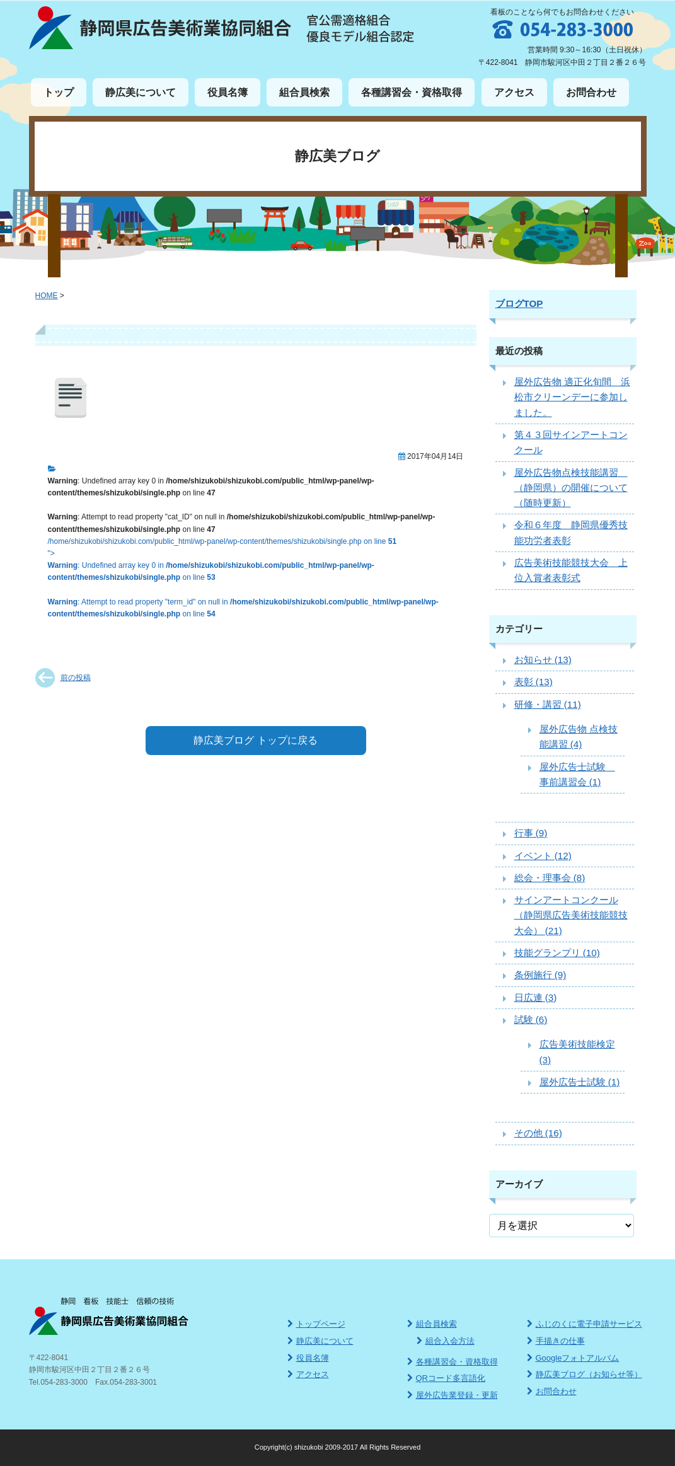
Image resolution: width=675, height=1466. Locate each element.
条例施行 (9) (540, 974)
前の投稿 (76, 677)
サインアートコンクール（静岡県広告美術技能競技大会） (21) (571, 915)
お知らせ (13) (543, 659)
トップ (58, 92)
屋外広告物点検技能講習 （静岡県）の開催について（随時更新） (571, 488)
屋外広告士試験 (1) (579, 1081)
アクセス (514, 92)
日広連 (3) (535, 997)
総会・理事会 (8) (550, 877)
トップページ (316, 1324)
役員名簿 (227, 92)
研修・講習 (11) (547, 704)
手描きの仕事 (556, 1341)
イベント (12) (543, 855)
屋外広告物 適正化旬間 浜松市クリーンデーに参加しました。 (572, 397)
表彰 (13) (533, 681)
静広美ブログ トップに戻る (255, 740)
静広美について (140, 92)
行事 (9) (531, 833)
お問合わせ (591, 92)
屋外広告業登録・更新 (452, 1395)
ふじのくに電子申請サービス (584, 1324)
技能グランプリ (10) (557, 952)
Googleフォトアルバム (573, 1358)
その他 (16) (538, 1133)
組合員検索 (304, 92)
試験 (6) (531, 1019)
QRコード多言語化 (446, 1378)
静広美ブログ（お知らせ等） (584, 1374)
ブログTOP (519, 303)
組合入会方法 (446, 1341)
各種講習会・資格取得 (411, 92)
